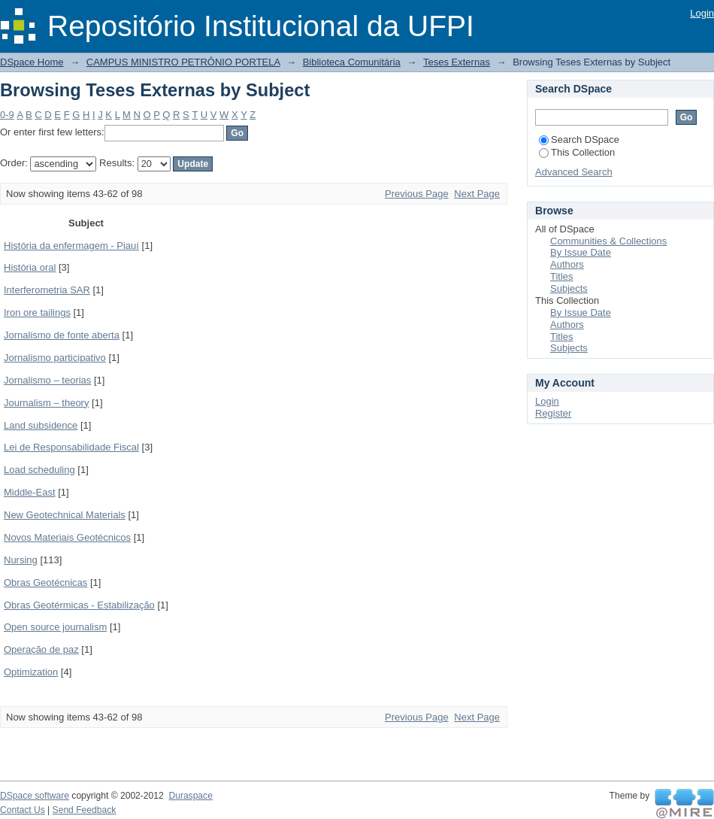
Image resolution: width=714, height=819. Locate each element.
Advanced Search (574, 171)
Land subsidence (40, 425)
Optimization (31, 672)
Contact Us (22, 810)
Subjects (569, 288)
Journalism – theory (46, 402)
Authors (567, 264)
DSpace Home (32, 62)
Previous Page (417, 193)
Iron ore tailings (37, 312)
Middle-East (30, 492)
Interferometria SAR (47, 290)
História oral (30, 267)
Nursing (21, 560)
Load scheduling (39, 469)
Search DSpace (579, 139)
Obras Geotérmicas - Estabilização (79, 605)
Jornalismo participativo (55, 357)
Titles (561, 276)
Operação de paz (41, 649)
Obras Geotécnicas (45, 582)
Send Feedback (84, 810)
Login (702, 13)
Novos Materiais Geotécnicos (67, 537)
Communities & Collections (608, 241)
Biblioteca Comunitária (352, 62)
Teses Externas (456, 62)
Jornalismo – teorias (47, 380)
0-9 (7, 114)
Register (553, 413)
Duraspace (190, 795)
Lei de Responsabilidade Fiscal (71, 447)
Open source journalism (55, 626)
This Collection (577, 152)
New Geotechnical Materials (65, 514)
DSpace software (34, 795)
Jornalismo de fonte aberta (62, 335)
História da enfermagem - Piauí (71, 245)
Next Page (477, 193)
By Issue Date (580, 252)
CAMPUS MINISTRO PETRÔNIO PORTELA (183, 62)
